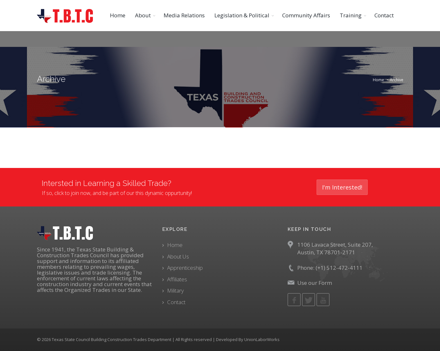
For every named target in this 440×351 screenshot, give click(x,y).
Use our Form (314, 282)
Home (117, 15)
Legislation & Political (241, 15)
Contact (384, 15)
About (143, 15)
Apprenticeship (185, 267)
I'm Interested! (342, 187)
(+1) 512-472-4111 (339, 267)
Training (351, 15)
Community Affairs (306, 15)
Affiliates (177, 279)
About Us (178, 256)
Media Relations (184, 15)
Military (175, 290)
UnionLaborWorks (262, 339)
